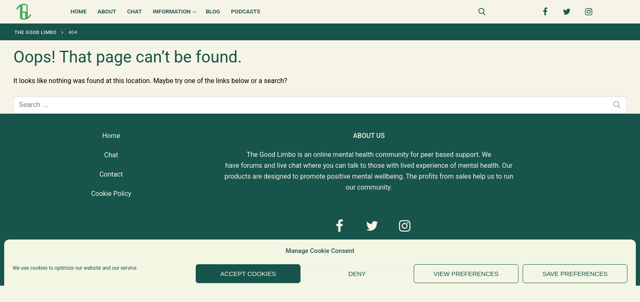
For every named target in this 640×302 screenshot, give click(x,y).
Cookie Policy (111, 194)
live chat (289, 165)
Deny (357, 273)
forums (251, 165)
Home (111, 136)
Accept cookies (248, 273)
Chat (111, 155)
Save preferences (575, 273)
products (237, 176)
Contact (111, 174)
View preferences (465, 273)
